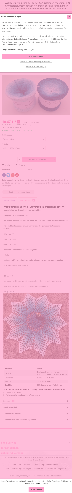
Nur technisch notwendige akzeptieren (36, 62)
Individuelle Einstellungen (36, 67)
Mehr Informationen (39, 483)
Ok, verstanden (36, 489)
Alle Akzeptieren (36, 56)
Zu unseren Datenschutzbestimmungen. (46, 28)
